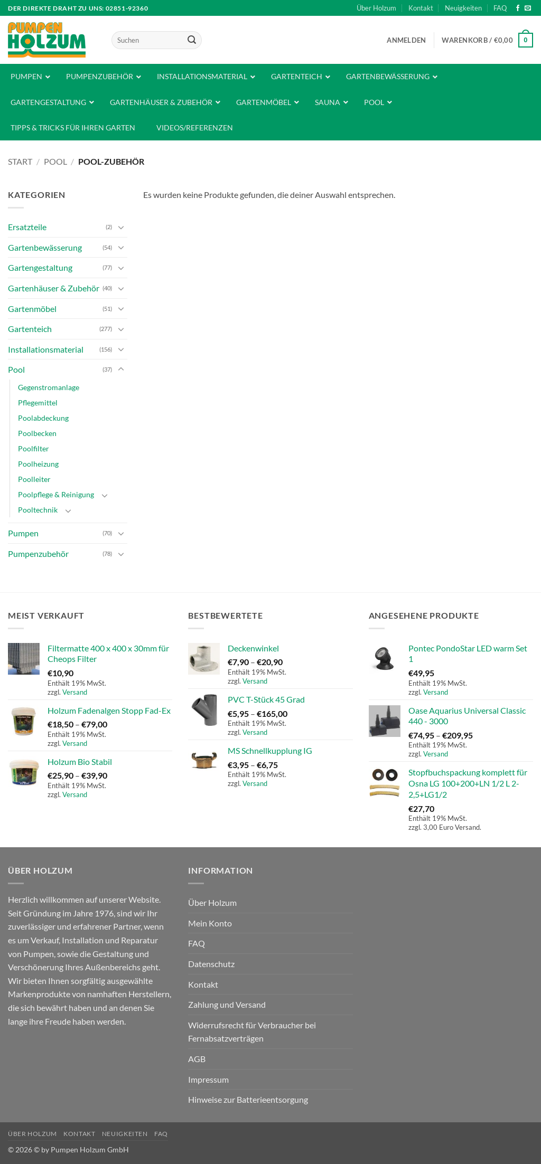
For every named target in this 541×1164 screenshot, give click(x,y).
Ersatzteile (27, 227)
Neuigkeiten (463, 8)
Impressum (208, 1079)
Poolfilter (33, 448)
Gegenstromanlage (48, 387)
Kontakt (420, 8)
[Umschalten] (121, 227)
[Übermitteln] (192, 40)
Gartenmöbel (32, 309)
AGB (197, 1059)
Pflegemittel (38, 402)
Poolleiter (34, 479)
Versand (74, 692)
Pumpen (23, 533)
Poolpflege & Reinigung (56, 494)
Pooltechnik (38, 509)
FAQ (500, 8)
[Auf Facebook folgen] (518, 8)
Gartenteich (30, 329)
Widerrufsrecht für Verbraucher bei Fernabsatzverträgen (252, 1032)
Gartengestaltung (40, 267)
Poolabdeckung (43, 417)
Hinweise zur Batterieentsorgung (248, 1099)
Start (20, 161)
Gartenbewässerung (45, 247)
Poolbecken (37, 433)
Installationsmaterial (45, 349)
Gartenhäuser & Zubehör (53, 288)
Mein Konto (210, 923)
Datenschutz (211, 964)
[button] (406, 40)
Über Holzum (376, 8)
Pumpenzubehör (38, 553)
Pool (55, 161)
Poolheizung (38, 463)
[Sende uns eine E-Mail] (528, 8)
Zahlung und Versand (227, 1004)
